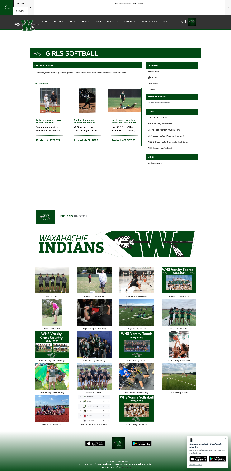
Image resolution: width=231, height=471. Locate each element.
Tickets (86, 21)
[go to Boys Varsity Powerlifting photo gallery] (94, 312)
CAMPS (98, 21)
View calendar (138, 3)
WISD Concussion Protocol (160, 148)
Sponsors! (126, 467)
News (151, 89)
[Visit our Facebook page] (185, 21)
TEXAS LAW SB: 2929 (157, 117)
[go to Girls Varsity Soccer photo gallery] (179, 377)
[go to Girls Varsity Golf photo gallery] (94, 377)
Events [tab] (20, 4)
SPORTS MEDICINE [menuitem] (148, 21)
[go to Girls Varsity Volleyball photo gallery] (137, 409)
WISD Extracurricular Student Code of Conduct (169, 141)
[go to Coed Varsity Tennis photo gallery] (137, 344)
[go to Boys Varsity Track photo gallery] (179, 312)
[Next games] (228, 7)
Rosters (152, 77)
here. (124, 72)
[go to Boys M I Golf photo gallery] (52, 280)
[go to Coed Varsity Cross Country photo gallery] (52, 344)
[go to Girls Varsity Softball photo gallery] (52, 409)
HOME (45, 21)
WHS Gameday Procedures (160, 123)
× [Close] (225, 439)
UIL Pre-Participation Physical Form (164, 129)
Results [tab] (20, 11)
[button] (73, 22)
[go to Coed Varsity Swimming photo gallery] (94, 344)
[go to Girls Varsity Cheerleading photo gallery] (52, 377)
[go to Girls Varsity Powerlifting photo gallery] (137, 377)
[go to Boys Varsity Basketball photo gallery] (137, 280)
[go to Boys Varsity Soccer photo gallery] (137, 312)
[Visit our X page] (182, 21)
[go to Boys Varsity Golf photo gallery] (52, 312)
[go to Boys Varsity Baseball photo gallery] (94, 280)
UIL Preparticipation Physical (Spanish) (166, 135)
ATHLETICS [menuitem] (57, 21)
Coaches (153, 83)
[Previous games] (31, 7)
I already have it (195, 465)
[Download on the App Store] (198, 459)
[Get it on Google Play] (217, 459)
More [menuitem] (165, 21)
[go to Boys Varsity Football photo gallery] (179, 280)
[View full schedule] (6, 7)
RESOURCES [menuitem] (129, 21)
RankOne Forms (155, 163)
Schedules (154, 71)
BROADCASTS (112, 21)
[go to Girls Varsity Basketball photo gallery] (179, 344)
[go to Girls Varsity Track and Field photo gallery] (94, 409)
